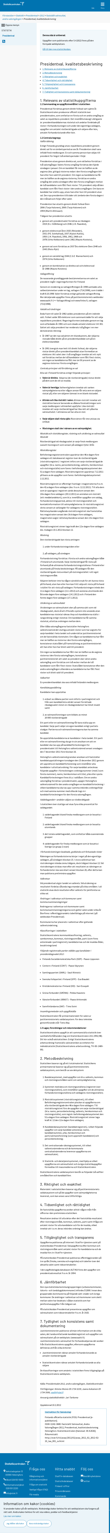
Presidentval (32, 15)
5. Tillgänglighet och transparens (67, 1237)
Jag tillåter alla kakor (15, 1523)
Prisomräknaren (62, 1491)
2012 (42, 15)
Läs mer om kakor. (12, 1516)
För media (34, 1494)
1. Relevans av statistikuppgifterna (68, 100)
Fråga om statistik (38, 1484)
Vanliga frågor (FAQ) (38, 1489)
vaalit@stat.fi (57, 1392)
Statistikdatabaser (64, 1481)
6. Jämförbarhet (53, 1282)
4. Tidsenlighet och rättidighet (65, 1204)
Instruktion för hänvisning (58, 1412)
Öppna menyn (10, 25)
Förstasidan (8, 15)
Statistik (20, 15)
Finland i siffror (62, 1486)
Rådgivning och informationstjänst (38, 1478)
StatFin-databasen (64, 1476)
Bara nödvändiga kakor (39, 1523)
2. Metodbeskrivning (56, 1058)
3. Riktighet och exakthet (60, 1184)
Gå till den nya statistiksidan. (57, 49)
